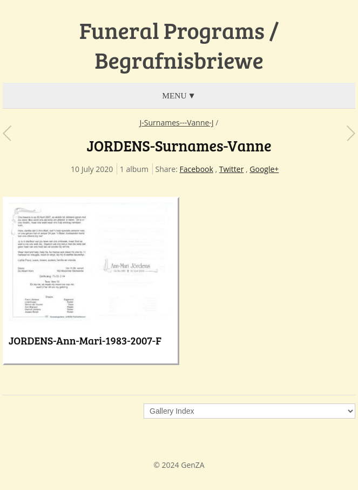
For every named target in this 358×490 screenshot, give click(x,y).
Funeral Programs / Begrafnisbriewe (179, 45)
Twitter (231, 169)
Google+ (264, 169)
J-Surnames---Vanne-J (177, 122)
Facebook (196, 169)
